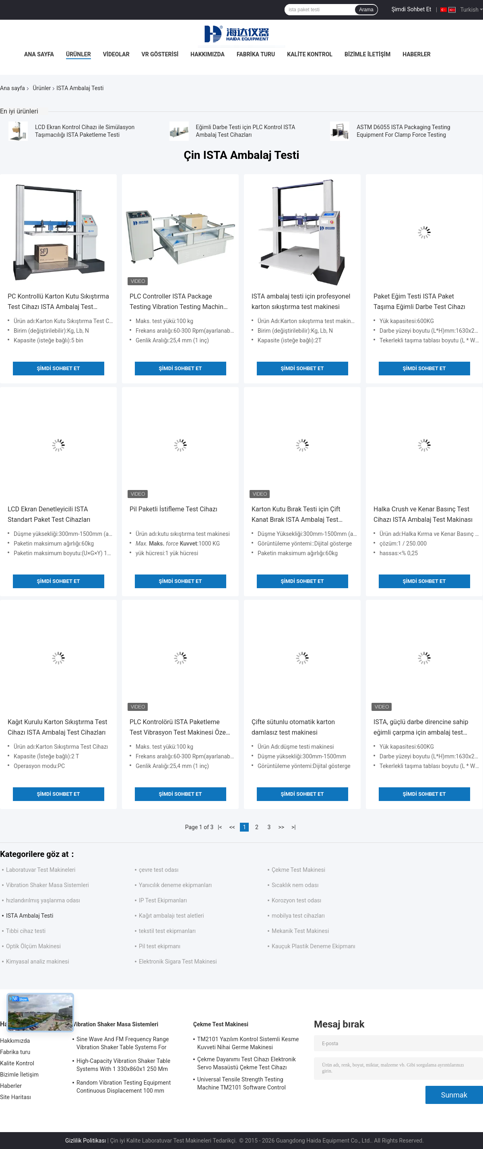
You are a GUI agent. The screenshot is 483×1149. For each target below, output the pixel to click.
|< (220, 827)
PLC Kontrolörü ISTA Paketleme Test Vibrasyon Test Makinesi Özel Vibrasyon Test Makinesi (178, 728)
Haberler (416, 54)
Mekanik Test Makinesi (300, 931)
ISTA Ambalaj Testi (29, 915)
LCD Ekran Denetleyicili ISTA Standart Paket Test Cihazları (49, 514)
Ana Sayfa (39, 54)
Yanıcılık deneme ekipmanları (175, 885)
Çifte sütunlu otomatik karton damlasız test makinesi (293, 727)
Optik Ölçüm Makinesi (33, 946)
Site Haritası (15, 1097)
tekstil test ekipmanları (167, 931)
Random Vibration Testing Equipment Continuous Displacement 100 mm (123, 1086)
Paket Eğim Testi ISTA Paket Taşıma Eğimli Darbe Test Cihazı (419, 301)
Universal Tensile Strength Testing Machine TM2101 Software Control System (241, 1084)
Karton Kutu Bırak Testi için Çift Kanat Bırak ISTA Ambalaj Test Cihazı (296, 515)
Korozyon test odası (296, 900)
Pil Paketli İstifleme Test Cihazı (173, 509)
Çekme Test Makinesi (298, 870)
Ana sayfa (12, 88)
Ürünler (78, 54)
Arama (366, 9)
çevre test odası (158, 870)
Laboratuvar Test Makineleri (40, 870)
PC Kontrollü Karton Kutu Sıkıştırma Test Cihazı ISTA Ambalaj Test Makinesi (58, 302)
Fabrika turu (256, 54)
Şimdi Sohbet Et (411, 9)
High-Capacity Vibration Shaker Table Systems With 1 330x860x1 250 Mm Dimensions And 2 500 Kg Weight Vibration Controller (123, 1066)
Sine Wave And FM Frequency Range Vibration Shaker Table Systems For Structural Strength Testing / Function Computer (123, 1044)
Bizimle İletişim (367, 54)
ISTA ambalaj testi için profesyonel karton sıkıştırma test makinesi (301, 301)
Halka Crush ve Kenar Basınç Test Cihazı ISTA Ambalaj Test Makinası (423, 514)
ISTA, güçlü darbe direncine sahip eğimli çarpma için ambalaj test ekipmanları (421, 728)
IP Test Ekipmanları (163, 900)
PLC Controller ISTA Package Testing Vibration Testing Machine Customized (178, 302)
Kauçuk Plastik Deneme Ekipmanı (313, 946)
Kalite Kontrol (309, 54)
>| (293, 827)
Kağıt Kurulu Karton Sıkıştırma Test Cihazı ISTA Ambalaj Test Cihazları (57, 727)
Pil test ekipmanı (159, 946)
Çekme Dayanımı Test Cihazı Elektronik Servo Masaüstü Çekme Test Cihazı (246, 1063)
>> (281, 827)
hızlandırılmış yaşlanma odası (43, 900)
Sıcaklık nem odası (295, 885)
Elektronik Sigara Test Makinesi (178, 961)
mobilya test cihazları (298, 915)
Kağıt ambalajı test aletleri (171, 915)
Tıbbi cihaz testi (25, 931)
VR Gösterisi (160, 54)
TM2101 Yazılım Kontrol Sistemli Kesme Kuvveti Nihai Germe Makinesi (248, 1043)
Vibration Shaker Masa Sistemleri (47, 885)
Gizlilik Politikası (85, 1140)
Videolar (116, 54)
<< (232, 827)
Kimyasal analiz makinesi (37, 961)
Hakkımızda (207, 54)
